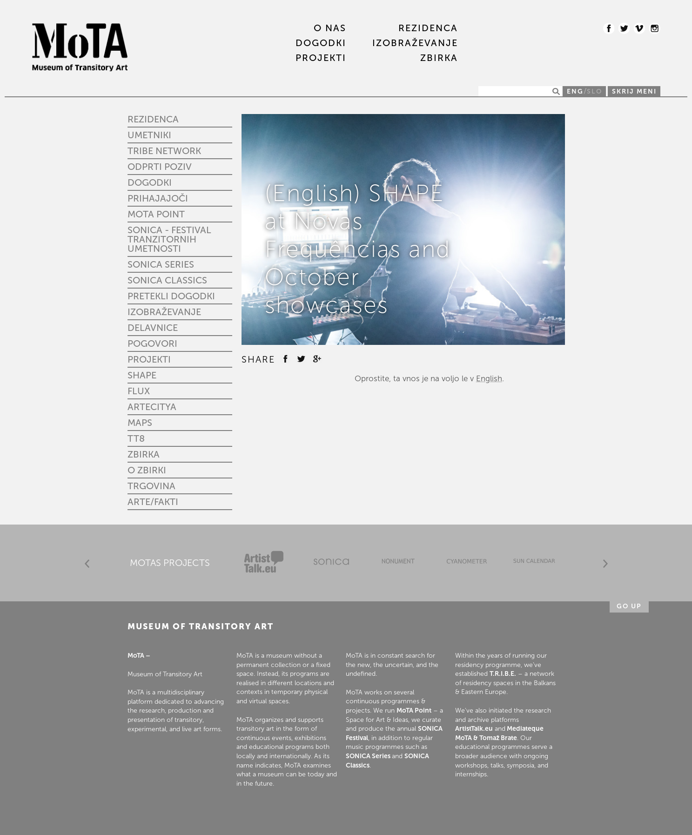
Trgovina (151, 486)
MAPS (140, 422)
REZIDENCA (428, 28)
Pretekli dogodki (171, 296)
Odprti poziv (160, 166)
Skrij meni (634, 91)
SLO (594, 91)
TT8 (136, 438)
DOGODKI (321, 43)
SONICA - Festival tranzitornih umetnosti (169, 239)
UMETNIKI (149, 135)
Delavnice (153, 327)
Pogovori (152, 343)
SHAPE (142, 375)
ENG (575, 91)
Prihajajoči (158, 198)
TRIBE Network (164, 150)
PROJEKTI (321, 58)
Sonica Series (161, 264)
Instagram (654, 28)
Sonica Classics (167, 280)
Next (605, 563)
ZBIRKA (439, 58)
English (489, 378)
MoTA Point (156, 214)
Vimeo (639, 28)
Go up (629, 606)
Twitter (624, 28)
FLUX (139, 391)
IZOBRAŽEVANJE (415, 43)
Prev (87, 563)
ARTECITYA (152, 406)
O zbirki (147, 470)
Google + (316, 358)
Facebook (608, 28)
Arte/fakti (153, 501)
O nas (330, 28)
